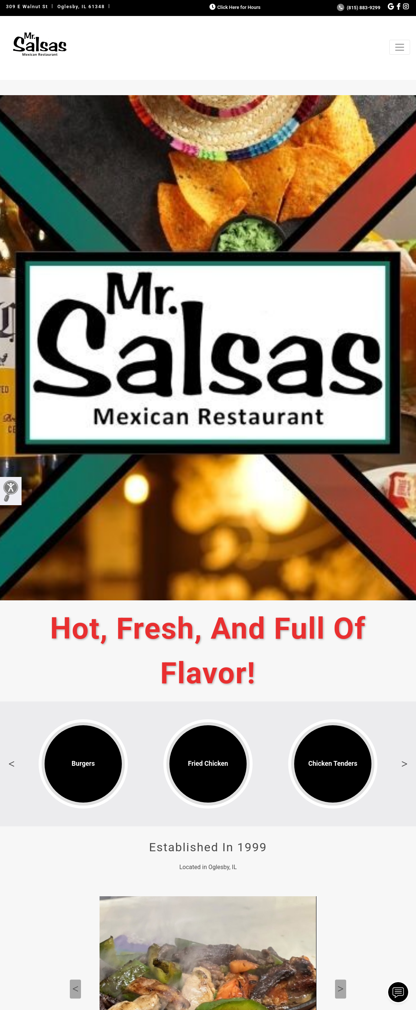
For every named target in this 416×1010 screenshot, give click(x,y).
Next (404, 763)
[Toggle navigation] (399, 47)
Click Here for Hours (234, 7)
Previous (11, 763)
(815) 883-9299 (358, 7)
